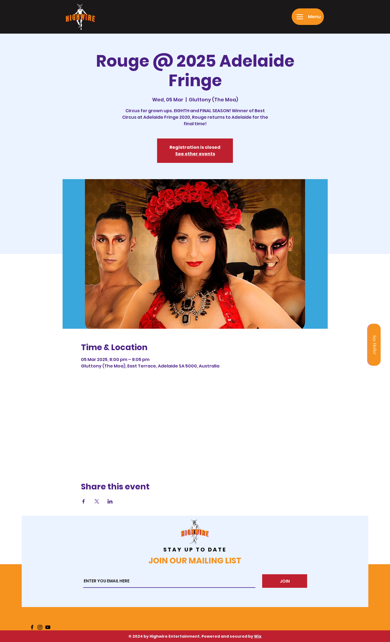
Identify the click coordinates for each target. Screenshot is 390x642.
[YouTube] (48, 627)
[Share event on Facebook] (83, 501)
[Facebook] (32, 627)
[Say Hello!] (374, 345)
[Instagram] (40, 627)
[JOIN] (284, 581)
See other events (195, 154)
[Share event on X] (96, 501)
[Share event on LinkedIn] (110, 501)
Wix (257, 636)
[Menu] (308, 16)
